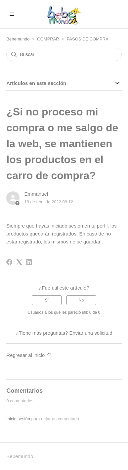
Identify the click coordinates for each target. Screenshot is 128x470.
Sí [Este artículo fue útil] (47, 300)
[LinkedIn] (29, 262)
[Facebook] (9, 262)
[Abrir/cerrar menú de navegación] (11, 14)
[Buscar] (63, 54)
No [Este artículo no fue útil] (81, 300)
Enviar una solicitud (90, 333)
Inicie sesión (18, 418)
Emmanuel (36, 194)
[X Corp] (19, 262)
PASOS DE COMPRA (87, 38)
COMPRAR (48, 38)
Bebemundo (18, 38)
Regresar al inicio (29, 354)
